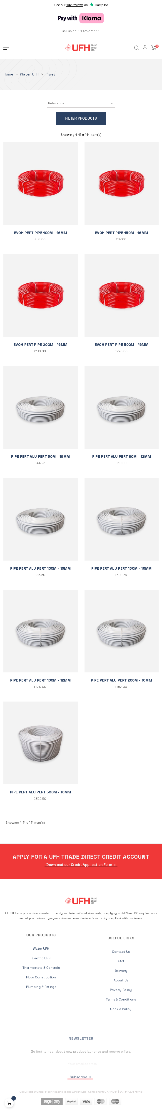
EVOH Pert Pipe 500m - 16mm (121, 345)
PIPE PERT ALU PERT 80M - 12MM (121, 456)
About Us (121, 1046)
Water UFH (41, 997)
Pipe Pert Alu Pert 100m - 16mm (40, 568)
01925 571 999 (89, 31)
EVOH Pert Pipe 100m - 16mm (40, 233)
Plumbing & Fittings (41, 1035)
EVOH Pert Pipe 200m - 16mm (40, 345)
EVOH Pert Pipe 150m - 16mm (121, 233)
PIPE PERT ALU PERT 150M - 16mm (121, 568)
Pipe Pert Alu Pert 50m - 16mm (40, 456)
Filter (71, 118)
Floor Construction (41, 1025)
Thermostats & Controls (41, 1016)
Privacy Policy (121, 1055)
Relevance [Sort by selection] (81, 103)
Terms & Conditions (121, 1065)
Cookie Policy (121, 1075)
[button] (81, 865)
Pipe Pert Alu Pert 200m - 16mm (121, 680)
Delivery (121, 1036)
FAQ (121, 1027)
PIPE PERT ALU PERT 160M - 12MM (40, 680)
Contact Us (121, 1017)
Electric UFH (41, 1006)
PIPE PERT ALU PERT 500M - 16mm (40, 792)
